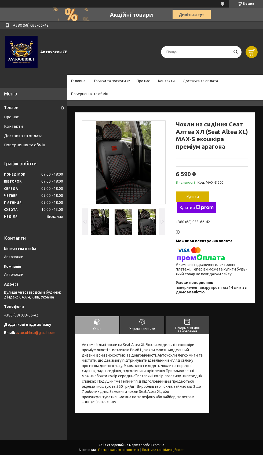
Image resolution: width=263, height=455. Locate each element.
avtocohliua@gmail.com (35, 332)
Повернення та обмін (89, 94)
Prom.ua (157, 445)
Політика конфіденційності (163, 450)
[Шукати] (235, 52)
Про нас (143, 81)
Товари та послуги (109, 81)
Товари (11, 107)
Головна (78, 81)
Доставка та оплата (200, 81)
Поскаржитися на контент (119, 450)
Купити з (197, 207)
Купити (193, 197)
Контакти (166, 81)
